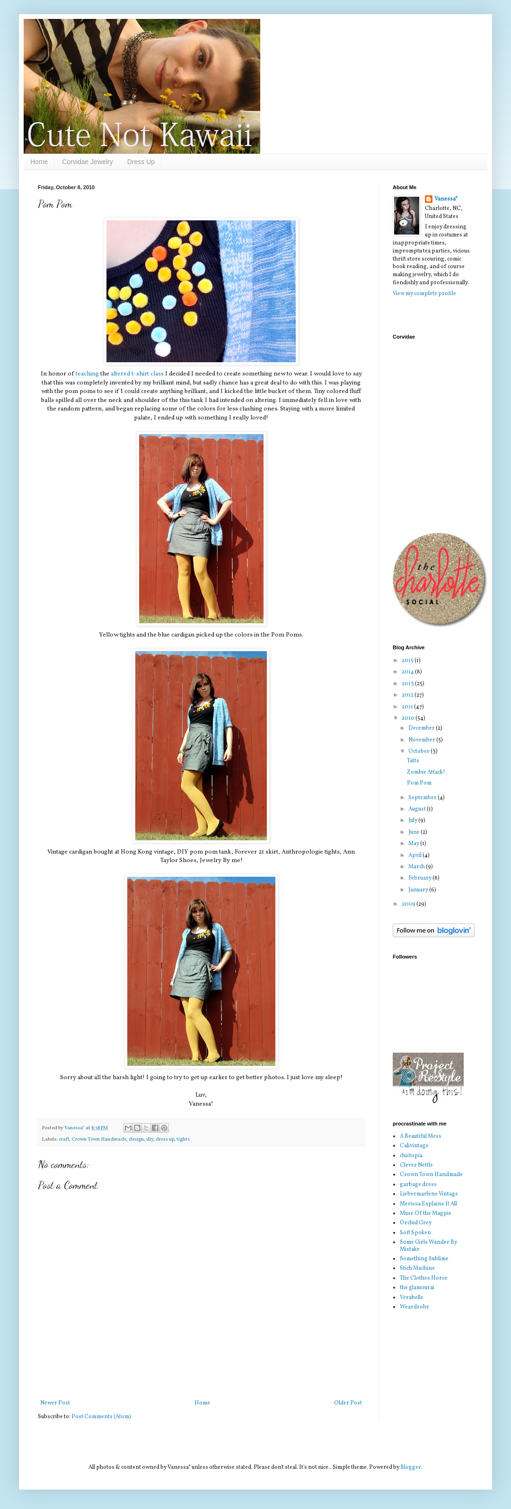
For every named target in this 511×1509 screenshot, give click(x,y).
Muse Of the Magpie (425, 1213)
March (417, 867)
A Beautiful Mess (420, 1136)
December (422, 728)
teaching (87, 373)
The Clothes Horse (424, 1278)
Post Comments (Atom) (101, 1417)
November (422, 740)
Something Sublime (424, 1259)
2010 (408, 718)
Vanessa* (446, 199)
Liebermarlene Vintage (429, 1194)
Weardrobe (414, 1307)
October (419, 751)
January (418, 890)
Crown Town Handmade (98, 1139)
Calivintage (414, 1146)
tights (183, 1139)
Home (39, 162)
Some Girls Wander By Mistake (428, 1246)
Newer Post (55, 1403)
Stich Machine (417, 1268)
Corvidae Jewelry (87, 162)
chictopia (411, 1156)
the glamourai (417, 1287)
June (414, 832)
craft (64, 1139)
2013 (408, 684)
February (420, 878)
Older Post (348, 1403)
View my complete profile (424, 293)
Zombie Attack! (426, 772)
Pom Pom (419, 783)
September (423, 798)
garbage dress (418, 1184)
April (415, 855)
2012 (408, 695)
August (417, 809)
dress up (165, 1139)
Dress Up (141, 162)
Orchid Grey (416, 1223)
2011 (408, 707)
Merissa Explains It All (428, 1204)
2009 (409, 904)
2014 (408, 672)
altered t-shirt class (137, 373)
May (414, 843)
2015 (408, 660)
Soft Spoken (415, 1233)
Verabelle (411, 1297)
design (136, 1139)
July (413, 820)
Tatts (413, 761)
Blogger (410, 1467)
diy (149, 1139)
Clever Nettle (416, 1165)
